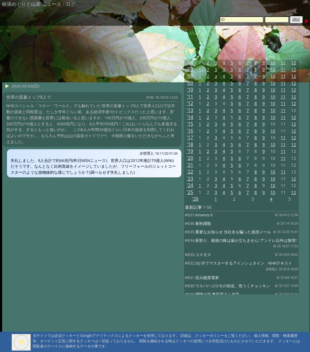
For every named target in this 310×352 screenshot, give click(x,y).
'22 (190, 172)
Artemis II (204, 215)
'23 (190, 179)
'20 (190, 158)
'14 (190, 117)
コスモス (203, 254)
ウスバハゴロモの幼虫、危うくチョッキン (232, 285)
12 (293, 62)
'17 (190, 137)
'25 (190, 192)
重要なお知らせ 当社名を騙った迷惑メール (233, 232)
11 (283, 62)
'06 (190, 62)
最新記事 (193, 207)
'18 (190, 144)
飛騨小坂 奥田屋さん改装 (217, 294)
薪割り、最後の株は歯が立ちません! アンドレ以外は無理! (246, 240)
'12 (190, 103)
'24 (190, 185)
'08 (190, 76)
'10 (190, 90)
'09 (190, 83)
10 (272, 62)
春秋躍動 (203, 223)
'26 (195, 199)
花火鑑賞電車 (207, 277)
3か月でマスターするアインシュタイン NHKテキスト (243, 263)
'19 (190, 151)
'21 (190, 165)
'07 (190, 69)
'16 (190, 131)
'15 (190, 124)
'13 (190, 110)
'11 (190, 97)
